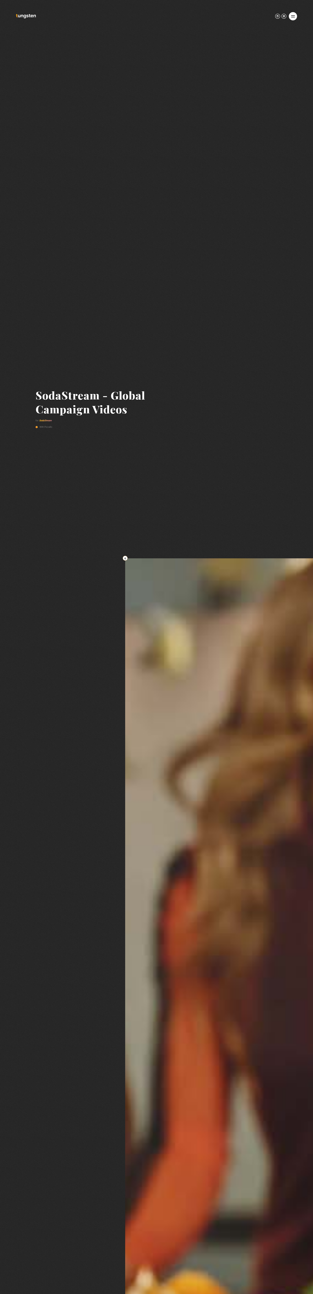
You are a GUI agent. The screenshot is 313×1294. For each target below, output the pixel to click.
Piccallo (48, 427)
